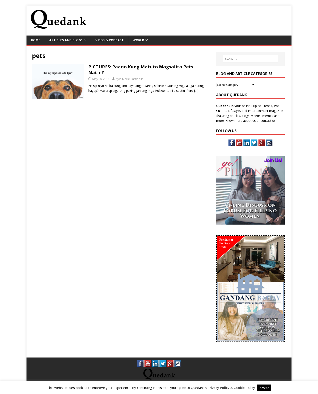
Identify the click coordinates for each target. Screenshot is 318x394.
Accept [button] (264, 388)
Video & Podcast (109, 40)
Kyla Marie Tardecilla (130, 79)
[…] (196, 90)
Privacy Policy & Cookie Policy (231, 387)
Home (35, 40)
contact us (268, 120)
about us (249, 120)
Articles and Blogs (66, 40)
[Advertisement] (206, 20)
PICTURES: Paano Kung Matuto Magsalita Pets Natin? (140, 69)
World (138, 40)
